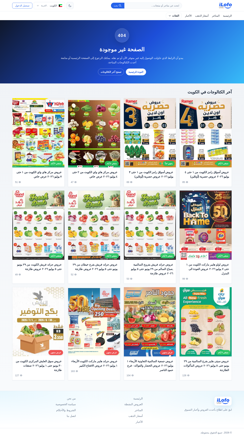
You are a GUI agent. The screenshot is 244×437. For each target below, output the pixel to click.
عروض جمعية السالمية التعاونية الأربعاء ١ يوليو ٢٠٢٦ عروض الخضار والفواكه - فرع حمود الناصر (150, 368)
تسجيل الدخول (22, 5)
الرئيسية (227, 15)
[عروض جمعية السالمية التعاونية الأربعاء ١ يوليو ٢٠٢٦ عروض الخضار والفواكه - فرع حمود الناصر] (150, 324)
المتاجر (216, 15)
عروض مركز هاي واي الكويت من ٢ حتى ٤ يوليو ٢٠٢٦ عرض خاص (94, 174)
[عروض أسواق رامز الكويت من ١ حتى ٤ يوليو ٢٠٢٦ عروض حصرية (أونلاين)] (206, 132)
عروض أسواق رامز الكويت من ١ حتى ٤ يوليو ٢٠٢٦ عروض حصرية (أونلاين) (207, 174)
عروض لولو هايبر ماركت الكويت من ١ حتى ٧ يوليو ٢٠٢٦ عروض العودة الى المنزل (207, 272)
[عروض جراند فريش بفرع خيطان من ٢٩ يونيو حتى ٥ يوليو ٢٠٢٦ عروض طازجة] (94, 228)
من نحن (71, 398)
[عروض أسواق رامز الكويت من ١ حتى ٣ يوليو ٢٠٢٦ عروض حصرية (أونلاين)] (150, 132)
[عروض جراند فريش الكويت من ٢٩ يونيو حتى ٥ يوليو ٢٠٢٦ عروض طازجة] (38, 228)
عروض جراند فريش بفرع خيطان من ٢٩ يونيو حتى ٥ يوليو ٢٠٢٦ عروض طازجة (95, 269)
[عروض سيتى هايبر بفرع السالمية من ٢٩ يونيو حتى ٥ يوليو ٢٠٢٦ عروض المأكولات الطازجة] (206, 324)
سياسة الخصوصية (66, 404)
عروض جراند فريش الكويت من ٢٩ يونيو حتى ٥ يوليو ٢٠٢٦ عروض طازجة (39, 269)
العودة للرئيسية (135, 72)
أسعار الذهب (202, 15)
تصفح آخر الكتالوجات (111, 72)
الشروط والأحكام (66, 410)
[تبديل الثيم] (70, 5)
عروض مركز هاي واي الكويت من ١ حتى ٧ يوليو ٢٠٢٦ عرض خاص (39, 174)
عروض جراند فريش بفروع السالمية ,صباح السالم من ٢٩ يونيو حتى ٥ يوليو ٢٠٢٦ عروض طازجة (152, 272)
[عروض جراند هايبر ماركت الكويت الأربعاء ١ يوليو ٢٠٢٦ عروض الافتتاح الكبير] (94, 324)
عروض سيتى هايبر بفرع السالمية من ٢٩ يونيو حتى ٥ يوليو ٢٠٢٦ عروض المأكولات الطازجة (206, 368)
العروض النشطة (133, 404)
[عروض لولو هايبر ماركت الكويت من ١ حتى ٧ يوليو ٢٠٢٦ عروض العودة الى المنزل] (206, 228)
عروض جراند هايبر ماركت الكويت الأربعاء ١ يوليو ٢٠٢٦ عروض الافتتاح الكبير (94, 366)
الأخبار (188, 15)
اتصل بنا (71, 415)
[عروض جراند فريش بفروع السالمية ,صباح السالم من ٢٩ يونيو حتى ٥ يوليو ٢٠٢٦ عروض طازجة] (150, 228)
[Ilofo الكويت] (223, 401)
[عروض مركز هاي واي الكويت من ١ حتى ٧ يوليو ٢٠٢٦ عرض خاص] (38, 132)
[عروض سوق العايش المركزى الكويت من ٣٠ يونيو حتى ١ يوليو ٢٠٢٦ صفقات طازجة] (38, 324)
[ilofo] (225, 5)
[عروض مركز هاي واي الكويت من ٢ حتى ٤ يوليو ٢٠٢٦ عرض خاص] (94, 132)
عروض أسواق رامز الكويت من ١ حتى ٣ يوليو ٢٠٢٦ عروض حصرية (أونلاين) (151, 174)
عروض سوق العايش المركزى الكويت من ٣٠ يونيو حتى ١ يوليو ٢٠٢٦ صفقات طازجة (39, 368)
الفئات (173, 15)
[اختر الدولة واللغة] (49, 5)
